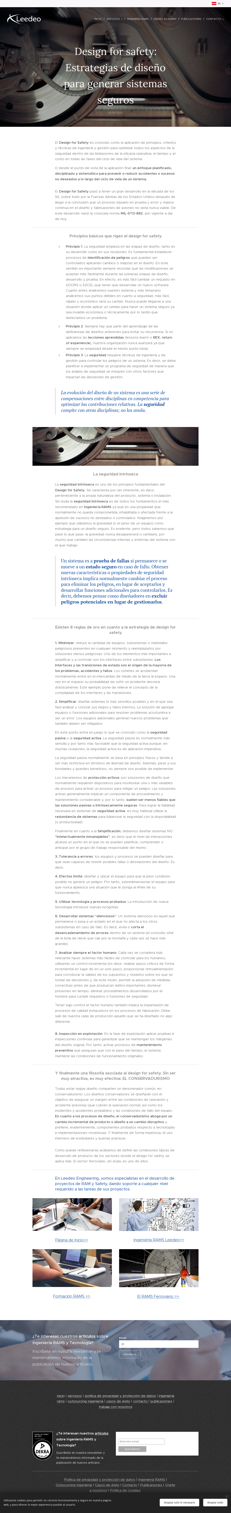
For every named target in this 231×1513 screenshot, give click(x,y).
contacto (141, 1401)
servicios (75, 1396)
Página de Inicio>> (71, 1239)
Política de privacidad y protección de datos (99, 1479)
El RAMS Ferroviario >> (158, 1296)
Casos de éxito (107, 1485)
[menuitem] (99, 18)
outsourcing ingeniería (85, 1401)
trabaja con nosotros (115, 1407)
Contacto (129, 1485)
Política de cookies (125, 1490)
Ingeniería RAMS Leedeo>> (159, 1239)
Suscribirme (126, 1435)
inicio (61, 1396)
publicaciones (161, 1401)
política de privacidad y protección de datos (120, 1396)
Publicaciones (151, 1485)
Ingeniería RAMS (151, 1479)
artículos (88, 1336)
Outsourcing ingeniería (74, 1485)
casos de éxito (118, 1401)
